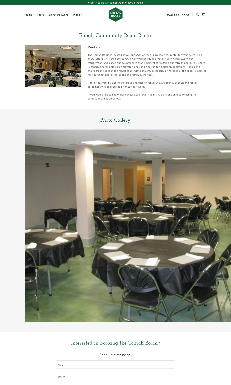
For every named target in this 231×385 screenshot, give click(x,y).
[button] (78, 14)
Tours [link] (40, 14)
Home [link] (28, 14)
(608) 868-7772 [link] (177, 15)
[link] (115, 14)
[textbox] (115, 364)
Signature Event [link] (58, 14)
